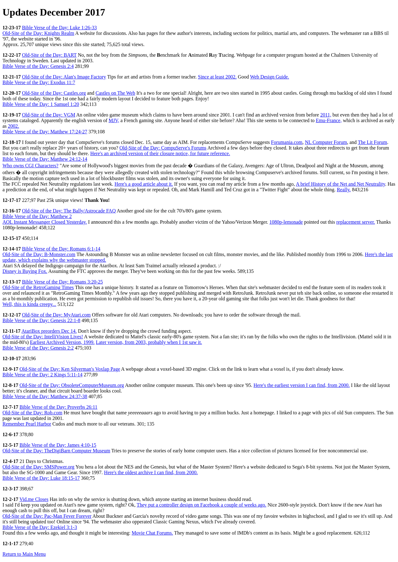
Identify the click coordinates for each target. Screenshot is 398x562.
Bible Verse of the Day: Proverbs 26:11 (59, 407)
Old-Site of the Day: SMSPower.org (38, 466)
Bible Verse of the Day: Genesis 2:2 (38, 347)
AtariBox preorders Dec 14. (49, 331)
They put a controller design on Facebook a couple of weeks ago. (201, 504)
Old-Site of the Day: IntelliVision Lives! (42, 336)
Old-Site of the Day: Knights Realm (38, 33)
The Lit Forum (372, 142)
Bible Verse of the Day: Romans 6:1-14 (61, 248)
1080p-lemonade (286, 222)
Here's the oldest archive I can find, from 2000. (151, 472)
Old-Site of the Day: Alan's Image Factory (64, 76)
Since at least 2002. (217, 76)
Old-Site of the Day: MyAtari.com (56, 314)
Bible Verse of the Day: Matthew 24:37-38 (44, 396)
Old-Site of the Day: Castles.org (54, 93)
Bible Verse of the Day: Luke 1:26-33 (59, 27)
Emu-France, (329, 120)
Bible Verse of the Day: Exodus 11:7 (38, 82)
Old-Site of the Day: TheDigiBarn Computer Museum (56, 450)
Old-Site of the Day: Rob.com (32, 412)
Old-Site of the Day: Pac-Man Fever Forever (46, 516)
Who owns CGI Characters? (30, 165)
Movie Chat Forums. (152, 533)
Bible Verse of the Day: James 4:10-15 (58, 445)
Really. (344, 189)
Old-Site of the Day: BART (49, 55)
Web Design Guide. (269, 76)
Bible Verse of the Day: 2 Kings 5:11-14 (42, 374)
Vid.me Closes (33, 499)
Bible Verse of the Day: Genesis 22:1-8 (41, 320)
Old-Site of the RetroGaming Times (38, 287)
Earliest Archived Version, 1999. (62, 342)
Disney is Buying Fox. (24, 271)
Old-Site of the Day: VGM (48, 114)
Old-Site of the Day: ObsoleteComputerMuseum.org (72, 385)
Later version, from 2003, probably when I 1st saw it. (149, 342)
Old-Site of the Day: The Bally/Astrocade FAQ (69, 210)
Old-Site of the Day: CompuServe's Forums (162, 147)
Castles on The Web (115, 93)
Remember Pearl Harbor (26, 423)
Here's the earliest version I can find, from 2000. (301, 385)
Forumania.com (287, 142)
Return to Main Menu (24, 554)
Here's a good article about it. (143, 184)
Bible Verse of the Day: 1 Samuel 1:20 (40, 104)
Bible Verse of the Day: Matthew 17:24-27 (44, 131)
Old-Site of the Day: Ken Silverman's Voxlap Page (70, 369)
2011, (325, 114)
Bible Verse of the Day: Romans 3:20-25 (62, 281)
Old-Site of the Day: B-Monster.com (38, 254)
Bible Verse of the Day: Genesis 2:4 (38, 66)
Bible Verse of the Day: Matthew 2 (37, 216)
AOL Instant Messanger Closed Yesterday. (44, 222)
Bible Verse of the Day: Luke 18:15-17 (41, 478)
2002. (13, 126)
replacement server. (355, 222)
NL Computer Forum (326, 142)
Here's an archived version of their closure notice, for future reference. (160, 153)
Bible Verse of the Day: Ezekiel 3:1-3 (39, 527)
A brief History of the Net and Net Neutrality (340, 184)
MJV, (114, 120)
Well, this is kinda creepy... (29, 304)
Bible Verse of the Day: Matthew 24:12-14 (44, 159)
